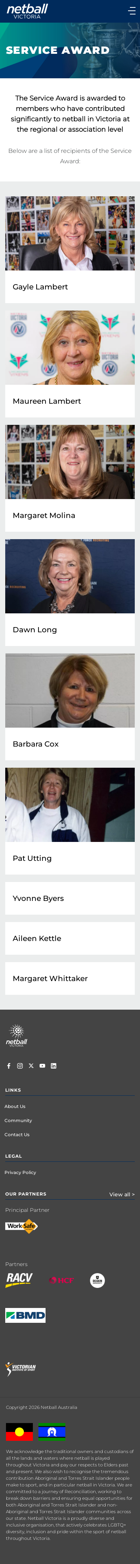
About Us (14, 1106)
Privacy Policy (20, 1172)
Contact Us (16, 1134)
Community (18, 1120)
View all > (122, 1194)
